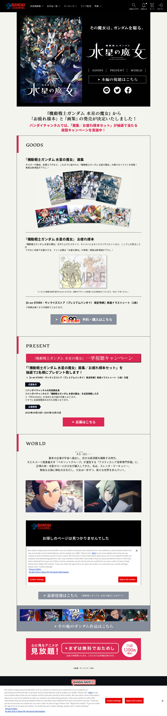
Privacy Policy (11, 708)
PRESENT (116, 70)
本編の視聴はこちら (117, 79)
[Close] (162, 701)
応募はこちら (83, 421)
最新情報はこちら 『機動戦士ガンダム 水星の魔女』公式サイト (83, 595)
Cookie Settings (114, 700)
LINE (106, 90)
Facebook (128, 90)
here (91, 692)
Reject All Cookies (134, 700)
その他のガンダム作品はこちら (83, 618)
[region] (83, 701)
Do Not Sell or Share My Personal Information (25, 711)
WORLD (136, 70)
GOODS (97, 70)
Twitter (117, 90)
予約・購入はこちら (84, 319)
